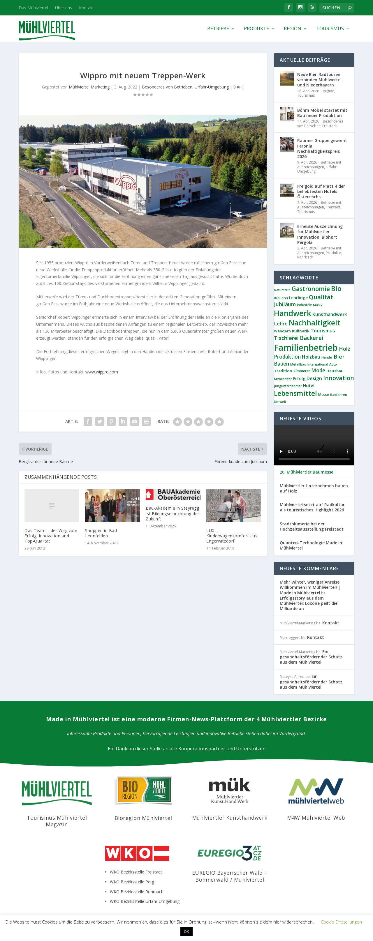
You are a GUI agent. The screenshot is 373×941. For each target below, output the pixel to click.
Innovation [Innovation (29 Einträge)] (338, 378)
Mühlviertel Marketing (89, 87)
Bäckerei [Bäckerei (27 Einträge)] (311, 338)
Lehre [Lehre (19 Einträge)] (281, 323)
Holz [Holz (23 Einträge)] (344, 348)
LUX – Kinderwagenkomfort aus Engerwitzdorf (231, 536)
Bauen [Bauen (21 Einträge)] (281, 363)
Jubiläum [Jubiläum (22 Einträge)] (285, 304)
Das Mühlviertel (33, 7)
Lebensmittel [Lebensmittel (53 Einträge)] (295, 393)
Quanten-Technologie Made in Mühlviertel (311, 545)
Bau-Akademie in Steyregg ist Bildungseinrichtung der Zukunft (172, 513)
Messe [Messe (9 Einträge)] (323, 394)
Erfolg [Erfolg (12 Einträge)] (299, 378)
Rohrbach (305, 257)
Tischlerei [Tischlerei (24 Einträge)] (286, 337)
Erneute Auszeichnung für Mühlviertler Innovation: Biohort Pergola (320, 234)
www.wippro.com (101, 372)
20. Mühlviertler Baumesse (306, 472)
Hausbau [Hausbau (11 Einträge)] (335, 370)
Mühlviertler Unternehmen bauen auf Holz (314, 488)
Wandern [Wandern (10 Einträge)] (282, 331)
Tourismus (330, 29)
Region (292, 29)
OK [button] (186, 931)
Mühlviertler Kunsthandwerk (230, 817)
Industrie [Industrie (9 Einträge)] (304, 304)
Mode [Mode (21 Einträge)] (318, 370)
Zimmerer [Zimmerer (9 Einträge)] (301, 370)
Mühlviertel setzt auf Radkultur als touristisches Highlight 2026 (312, 507)
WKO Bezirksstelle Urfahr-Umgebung (145, 901)
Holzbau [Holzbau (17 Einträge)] (311, 357)
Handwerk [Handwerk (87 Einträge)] (292, 313)
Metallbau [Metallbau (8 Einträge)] (298, 364)
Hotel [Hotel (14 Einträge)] (308, 385)
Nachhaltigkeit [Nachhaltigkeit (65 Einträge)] (314, 322)
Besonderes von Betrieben (167, 87)
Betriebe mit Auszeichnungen (319, 164)
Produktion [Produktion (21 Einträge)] (287, 356)
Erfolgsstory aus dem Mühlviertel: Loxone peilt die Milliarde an (308, 603)
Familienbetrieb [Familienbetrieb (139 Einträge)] (306, 347)
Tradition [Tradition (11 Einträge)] (283, 370)
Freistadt (329, 125)
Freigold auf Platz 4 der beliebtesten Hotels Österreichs (321, 191)
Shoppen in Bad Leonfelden (101, 533)
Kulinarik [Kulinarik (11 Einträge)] (300, 331)
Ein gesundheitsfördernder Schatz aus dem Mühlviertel (311, 657)
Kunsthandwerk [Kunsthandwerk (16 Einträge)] (329, 314)
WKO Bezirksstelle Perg (132, 882)
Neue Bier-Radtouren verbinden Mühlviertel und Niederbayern (319, 80)
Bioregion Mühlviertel (143, 817)
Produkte (256, 29)
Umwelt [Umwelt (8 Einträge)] (280, 401)
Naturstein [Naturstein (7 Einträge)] (282, 290)
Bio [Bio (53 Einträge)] (336, 288)
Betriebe (218, 29)
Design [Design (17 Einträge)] (314, 378)
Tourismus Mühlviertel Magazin (57, 821)
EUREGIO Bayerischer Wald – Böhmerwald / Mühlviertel (230, 876)
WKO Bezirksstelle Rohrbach (136, 891)
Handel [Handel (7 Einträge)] (326, 357)
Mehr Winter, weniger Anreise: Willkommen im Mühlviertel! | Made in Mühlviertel (310, 587)
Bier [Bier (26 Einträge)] (339, 356)
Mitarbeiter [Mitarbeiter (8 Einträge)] (283, 379)
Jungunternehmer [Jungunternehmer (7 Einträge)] (288, 386)
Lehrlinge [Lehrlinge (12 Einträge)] (298, 297)
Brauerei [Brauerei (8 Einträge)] (281, 298)
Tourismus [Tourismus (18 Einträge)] (323, 330)
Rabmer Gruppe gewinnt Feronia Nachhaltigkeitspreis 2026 (322, 148)
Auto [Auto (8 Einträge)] (333, 364)
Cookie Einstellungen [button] (341, 922)
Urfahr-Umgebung (212, 87)
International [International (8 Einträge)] (317, 364)
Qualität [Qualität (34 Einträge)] (321, 297)
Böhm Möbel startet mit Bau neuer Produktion (322, 112)
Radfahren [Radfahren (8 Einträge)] (338, 394)
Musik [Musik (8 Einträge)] (317, 305)
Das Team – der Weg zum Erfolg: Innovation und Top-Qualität (50, 536)
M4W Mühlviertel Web (316, 817)
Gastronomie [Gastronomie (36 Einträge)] (311, 289)
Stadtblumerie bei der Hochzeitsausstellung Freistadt (312, 526)
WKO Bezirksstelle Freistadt (136, 872)
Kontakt (86, 7)
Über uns (63, 7)
